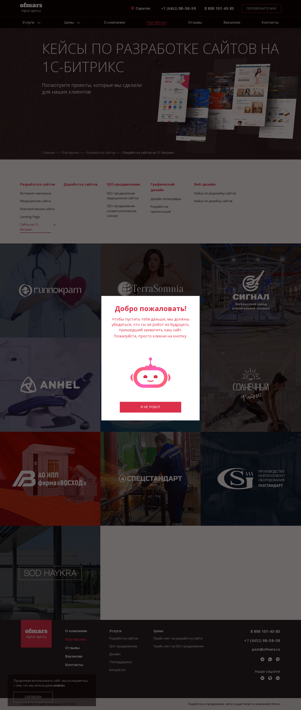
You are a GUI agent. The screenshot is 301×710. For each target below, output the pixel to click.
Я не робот (150, 407)
